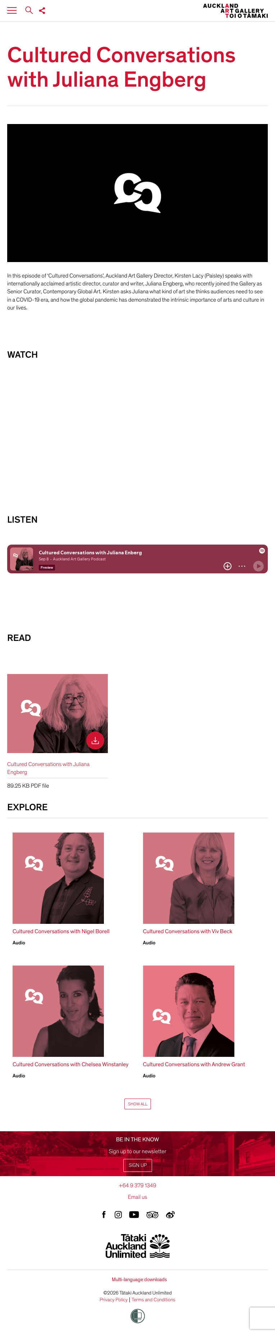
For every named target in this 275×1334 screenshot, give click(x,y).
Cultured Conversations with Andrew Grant (194, 1064)
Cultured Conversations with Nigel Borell (61, 931)
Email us (137, 1197)
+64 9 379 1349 (137, 1185)
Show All (137, 1104)
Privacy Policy (114, 1299)
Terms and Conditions (153, 1299)
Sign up (138, 1165)
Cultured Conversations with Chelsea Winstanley (70, 1064)
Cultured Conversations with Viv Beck (188, 931)
